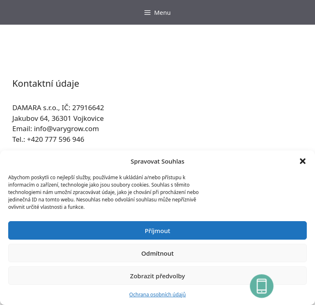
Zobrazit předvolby (157, 276)
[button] (303, 161)
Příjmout (157, 230)
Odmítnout (158, 253)
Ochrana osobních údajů (157, 294)
